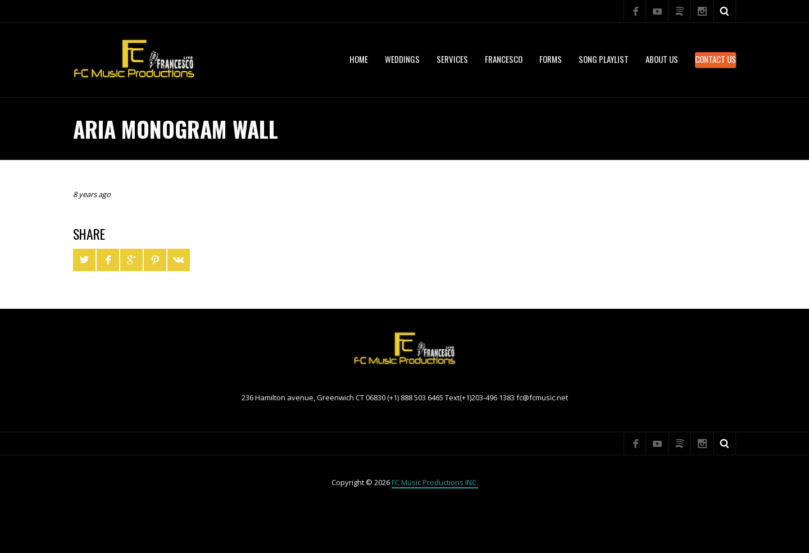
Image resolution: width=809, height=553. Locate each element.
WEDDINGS (402, 59)
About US (662, 59)
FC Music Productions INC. (435, 482)
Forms (550, 59)
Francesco (503, 59)
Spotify (680, 11)
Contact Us (715, 59)
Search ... (724, 11)
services (452, 59)
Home (358, 59)
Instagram (702, 11)
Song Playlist (604, 59)
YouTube (657, 11)
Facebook (635, 11)
